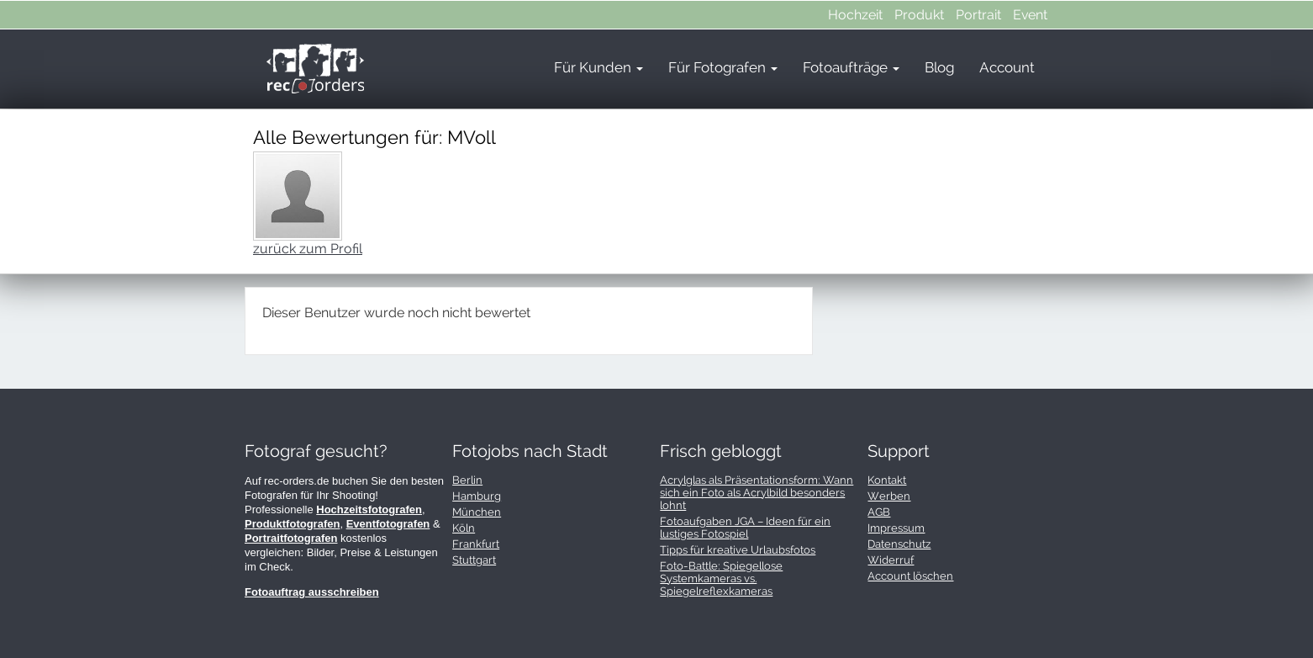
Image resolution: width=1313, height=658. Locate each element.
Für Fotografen (723, 68)
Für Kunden (598, 68)
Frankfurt (475, 544)
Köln (463, 528)
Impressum (896, 528)
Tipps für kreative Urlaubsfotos (737, 550)
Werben (888, 496)
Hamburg (476, 496)
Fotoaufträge (851, 68)
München (476, 512)
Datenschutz (899, 544)
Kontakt (886, 480)
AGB (878, 512)
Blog (939, 68)
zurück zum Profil (307, 249)
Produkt (919, 15)
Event (1030, 15)
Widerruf (890, 560)
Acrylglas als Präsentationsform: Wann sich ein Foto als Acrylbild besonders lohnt (756, 493)
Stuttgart (474, 560)
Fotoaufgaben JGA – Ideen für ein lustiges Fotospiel (745, 527)
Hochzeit (855, 15)
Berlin (467, 480)
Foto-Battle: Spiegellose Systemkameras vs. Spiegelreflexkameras (721, 578)
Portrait (978, 15)
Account (1007, 68)
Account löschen (910, 576)
